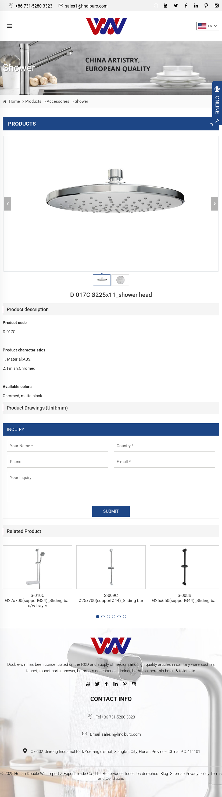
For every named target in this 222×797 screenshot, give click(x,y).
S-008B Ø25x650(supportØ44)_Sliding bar (184, 598)
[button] (97, 616)
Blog (164, 773)
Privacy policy (197, 773)
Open (217, 104)
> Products (31, 101)
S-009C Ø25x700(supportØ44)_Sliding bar (110, 598)
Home (14, 101)
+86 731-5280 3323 (30, 6)
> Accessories (55, 101)
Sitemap (177, 773)
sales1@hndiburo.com (83, 6)
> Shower (79, 101)
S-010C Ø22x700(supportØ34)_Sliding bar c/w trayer (37, 600)
